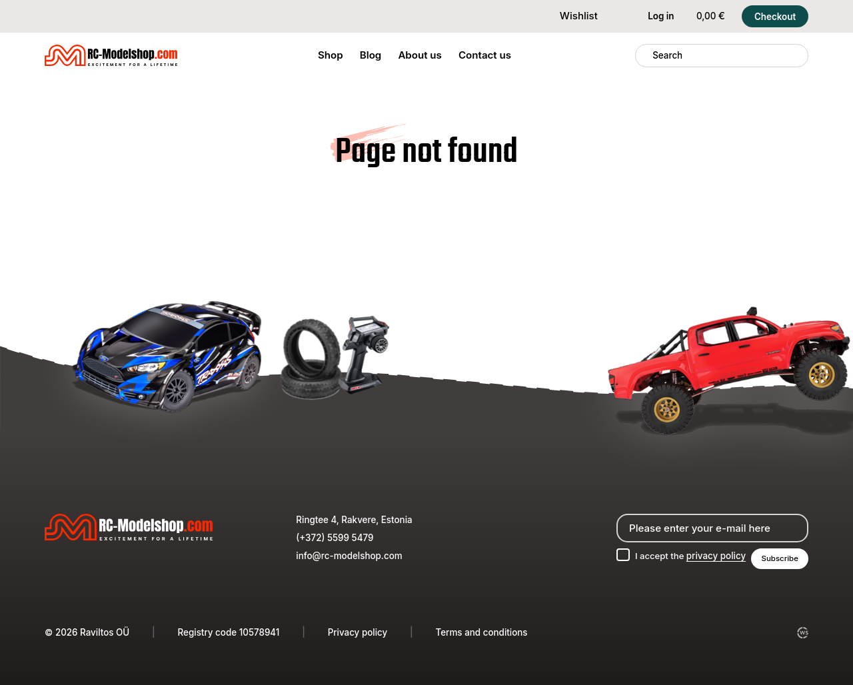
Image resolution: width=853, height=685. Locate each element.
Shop (330, 55)
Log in (652, 16)
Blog (371, 55)
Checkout (775, 16)
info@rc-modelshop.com (349, 555)
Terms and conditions (482, 632)
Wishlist (570, 15)
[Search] (644, 55)
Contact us (484, 55)
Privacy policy (358, 632)
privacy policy (714, 555)
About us (419, 55)
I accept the (688, 555)
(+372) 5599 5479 (334, 537)
